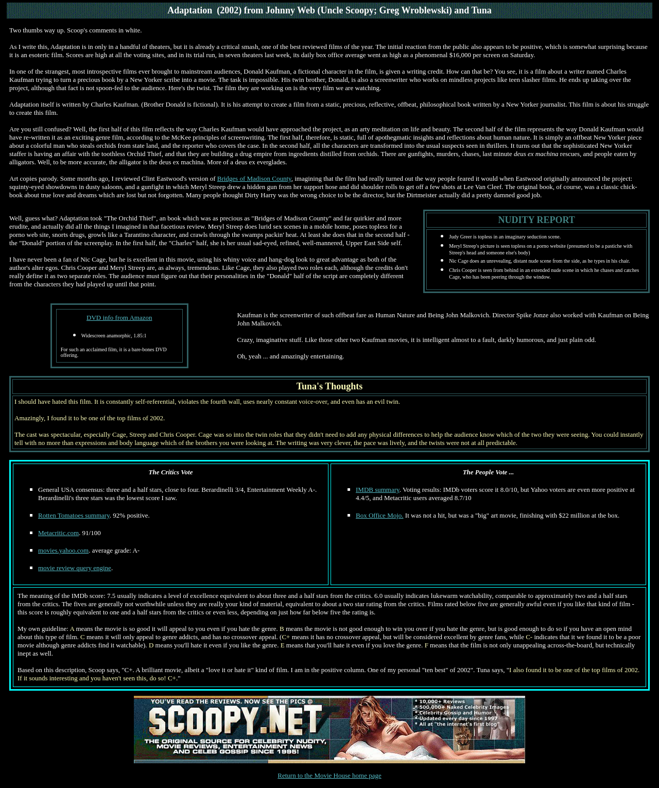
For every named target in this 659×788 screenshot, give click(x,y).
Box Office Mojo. (380, 515)
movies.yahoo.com (63, 550)
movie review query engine (74, 568)
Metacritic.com (58, 533)
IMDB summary (378, 489)
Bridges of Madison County (254, 178)
